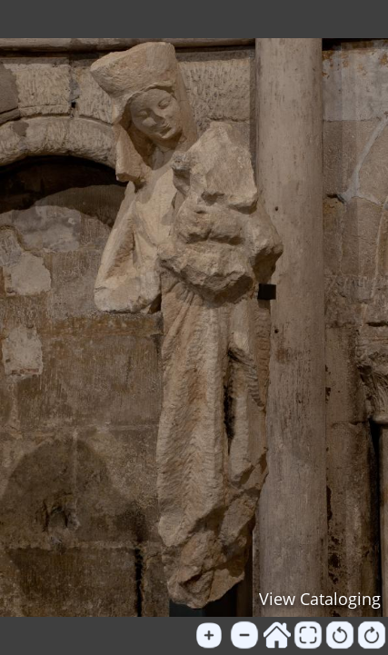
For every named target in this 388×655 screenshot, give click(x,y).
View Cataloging (320, 599)
